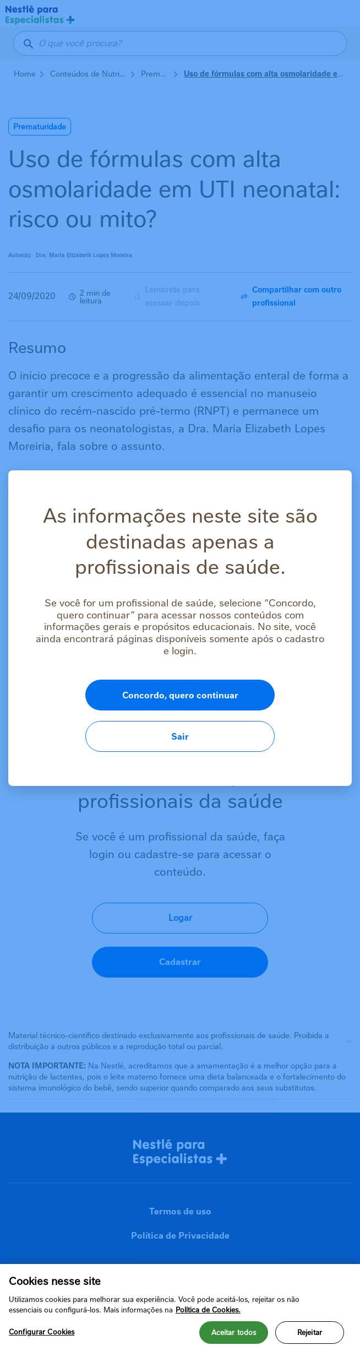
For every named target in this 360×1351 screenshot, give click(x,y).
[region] (180, 1307)
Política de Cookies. (208, 1310)
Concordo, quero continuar (144, 715)
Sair (293, 715)
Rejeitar (309, 1332)
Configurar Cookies (41, 1332)
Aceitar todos (234, 1332)
